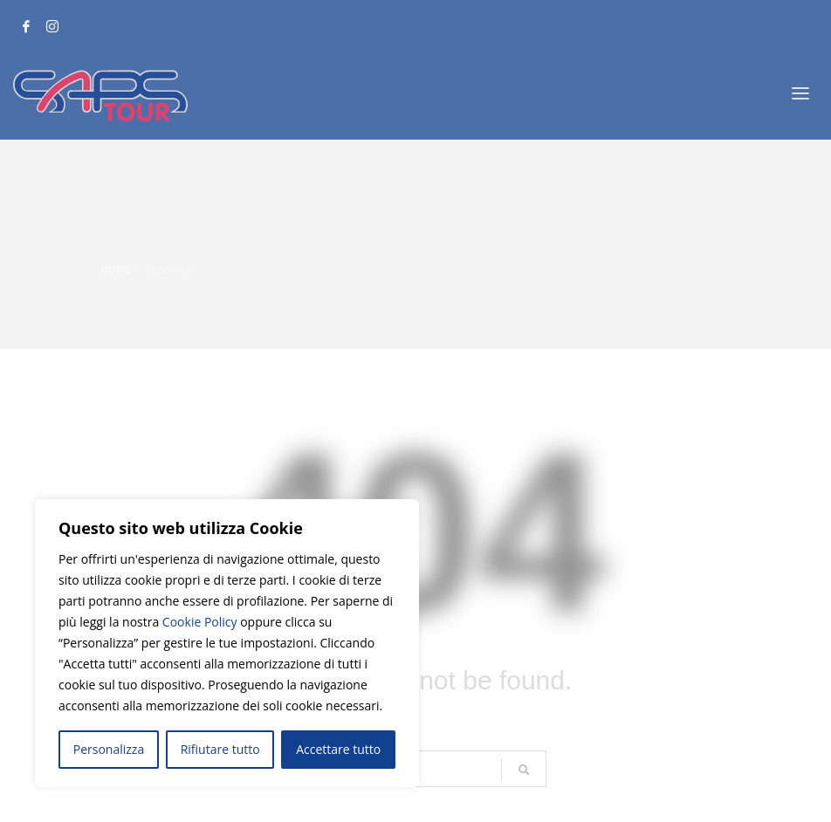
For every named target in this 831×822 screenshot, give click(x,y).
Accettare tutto (338, 749)
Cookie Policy (199, 621)
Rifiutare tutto (220, 749)
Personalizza (108, 749)
